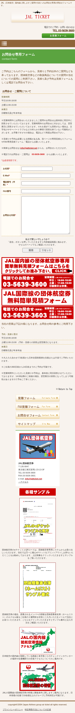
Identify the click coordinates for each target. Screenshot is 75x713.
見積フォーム (37, 398)
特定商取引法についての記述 (38, 709)
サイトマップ (37, 424)
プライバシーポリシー (13, 709)
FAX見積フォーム (37, 407)
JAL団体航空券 (37, 17)
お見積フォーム (58, 35)
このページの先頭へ (65, 389)
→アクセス (23, 482)
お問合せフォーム (37, 415)
